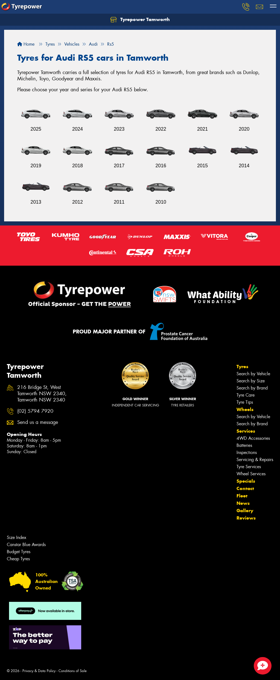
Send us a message (37, 422)
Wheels (245, 409)
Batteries (244, 445)
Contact (245, 488)
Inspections (247, 452)
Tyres (242, 367)
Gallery (245, 511)
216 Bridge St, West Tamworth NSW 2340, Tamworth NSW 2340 (42, 393)
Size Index (16, 537)
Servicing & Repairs (255, 459)
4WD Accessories (253, 438)
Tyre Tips (245, 402)
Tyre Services (249, 467)
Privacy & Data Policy (39, 671)
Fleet (242, 496)
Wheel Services (251, 474)
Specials (246, 481)
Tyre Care (246, 395)
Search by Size (251, 381)
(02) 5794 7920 (35, 411)
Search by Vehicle (253, 374)
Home (25, 44)
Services (246, 431)
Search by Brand (252, 388)
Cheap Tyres (18, 559)
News (243, 503)
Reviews (246, 518)
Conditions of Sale (73, 671)
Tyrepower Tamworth (140, 19)
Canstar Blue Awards (26, 544)
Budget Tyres (18, 552)
